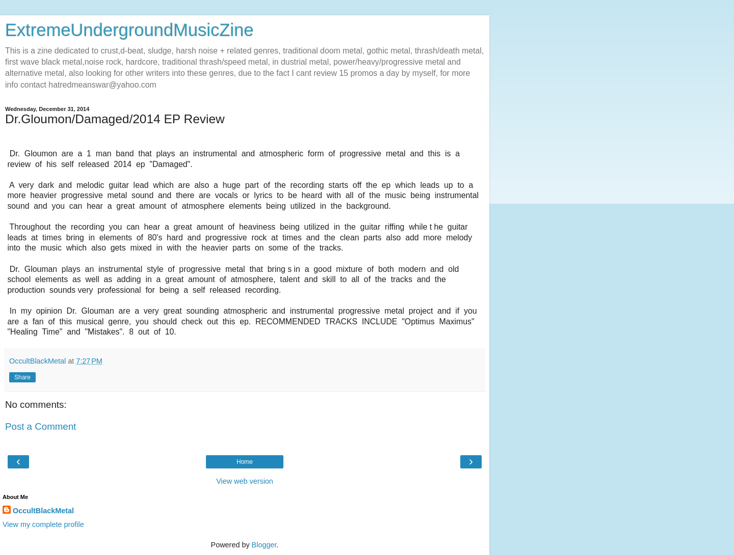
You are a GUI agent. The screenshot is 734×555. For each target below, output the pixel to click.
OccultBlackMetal (43, 511)
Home (245, 461)
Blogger (264, 545)
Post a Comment (40, 426)
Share (22, 377)
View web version (244, 481)
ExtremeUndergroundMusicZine (129, 30)
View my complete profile (43, 524)
